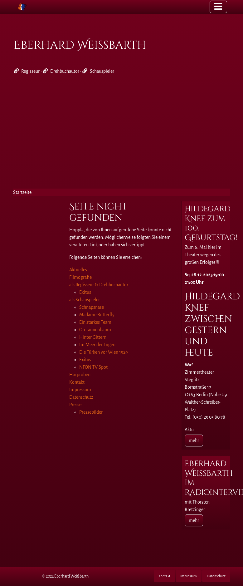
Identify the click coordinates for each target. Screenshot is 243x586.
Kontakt (164, 576)
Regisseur (30, 71)
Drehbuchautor (64, 71)
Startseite (22, 192)
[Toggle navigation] (218, 7)
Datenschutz (216, 576)
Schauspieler (102, 71)
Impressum (188, 576)
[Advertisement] (121, 135)
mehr (194, 440)
